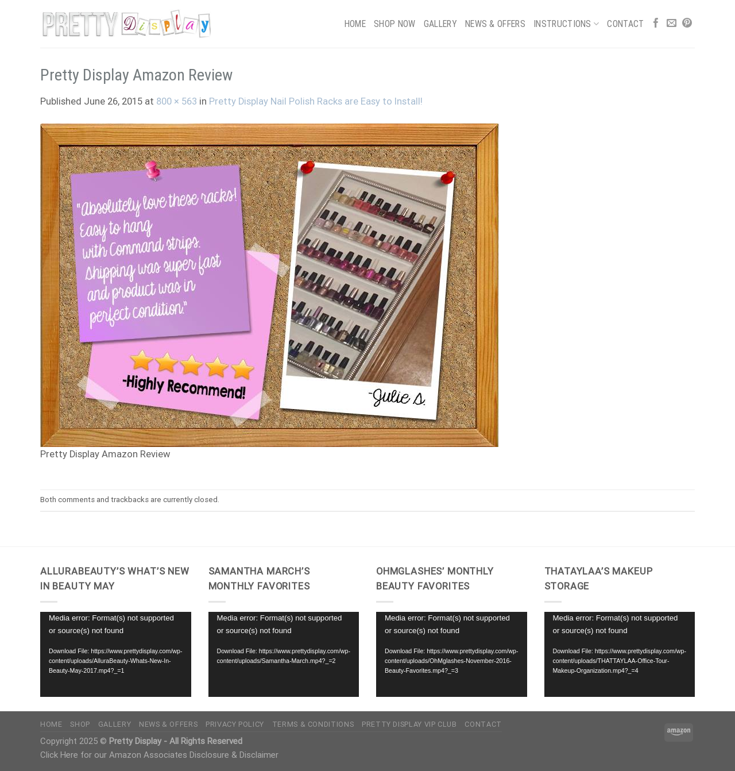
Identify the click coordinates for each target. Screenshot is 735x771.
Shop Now (395, 23)
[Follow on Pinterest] (687, 23)
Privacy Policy (235, 724)
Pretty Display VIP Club (409, 724)
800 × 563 (176, 101)
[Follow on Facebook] (656, 23)
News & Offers (495, 23)
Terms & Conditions (313, 724)
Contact (625, 23)
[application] (115, 654)
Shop (80, 724)
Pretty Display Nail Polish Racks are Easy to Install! (316, 101)
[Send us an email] (671, 23)
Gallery (440, 23)
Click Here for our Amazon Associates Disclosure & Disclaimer (159, 755)
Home (355, 23)
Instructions (566, 23)
